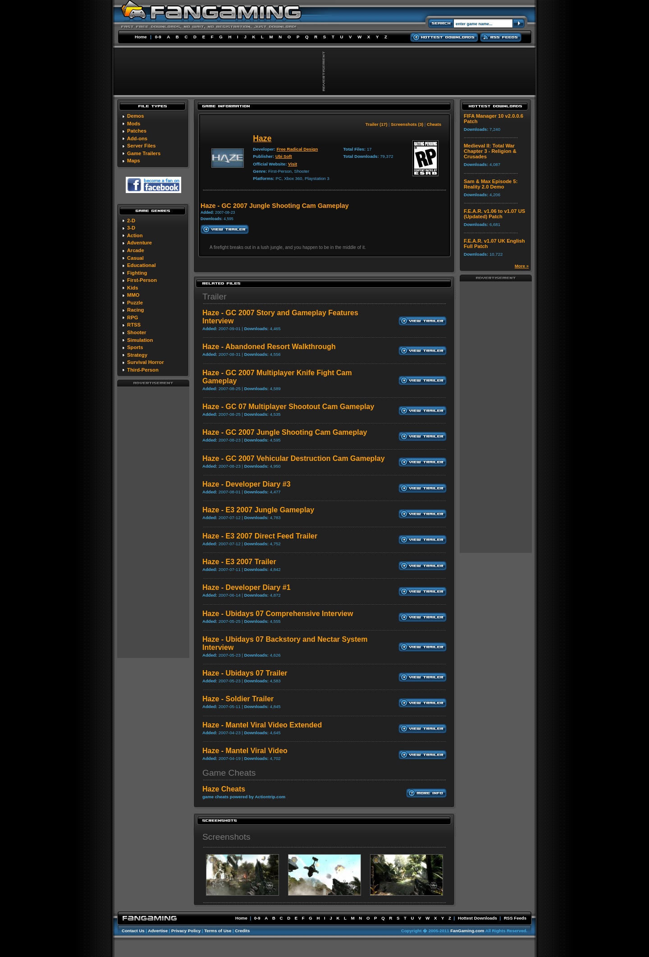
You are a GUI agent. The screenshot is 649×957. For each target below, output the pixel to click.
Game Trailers (143, 153)
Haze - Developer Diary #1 (246, 587)
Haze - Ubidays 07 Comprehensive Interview (277, 613)
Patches (136, 130)
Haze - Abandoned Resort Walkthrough (269, 346)
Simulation (140, 340)
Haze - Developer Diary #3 (246, 484)
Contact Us (133, 930)
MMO (133, 295)
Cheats (434, 124)
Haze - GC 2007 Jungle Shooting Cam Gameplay (284, 432)
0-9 (158, 36)
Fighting (137, 273)
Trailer (214, 296)
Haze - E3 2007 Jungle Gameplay (258, 510)
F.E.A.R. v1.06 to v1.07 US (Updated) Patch (494, 213)
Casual (135, 258)
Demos (135, 116)
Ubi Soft (283, 156)
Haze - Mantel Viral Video (245, 751)
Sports (135, 347)
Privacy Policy (186, 930)
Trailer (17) (377, 124)
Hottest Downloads (477, 918)
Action (135, 235)
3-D (131, 227)
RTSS (134, 324)
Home (141, 36)
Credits (242, 930)
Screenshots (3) (407, 124)
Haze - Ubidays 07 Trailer (245, 673)
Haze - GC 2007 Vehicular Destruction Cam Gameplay (293, 458)
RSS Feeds (515, 918)
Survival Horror (145, 362)
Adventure (139, 242)
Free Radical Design (297, 149)
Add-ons (137, 138)
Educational (141, 265)
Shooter (136, 332)
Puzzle (135, 302)
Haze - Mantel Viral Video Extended (262, 725)
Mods (133, 123)
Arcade (135, 250)
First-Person (142, 280)
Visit (292, 163)
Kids (132, 287)
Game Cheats (229, 773)
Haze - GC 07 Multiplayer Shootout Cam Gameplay (288, 406)
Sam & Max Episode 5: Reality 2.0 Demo (490, 184)
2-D (131, 220)
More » (522, 265)
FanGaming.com (467, 930)
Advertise (158, 930)
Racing (135, 310)
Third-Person (143, 370)
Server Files (141, 145)
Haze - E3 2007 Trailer (239, 562)
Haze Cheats (223, 789)
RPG (132, 317)
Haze (262, 138)
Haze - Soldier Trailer (238, 699)
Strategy (137, 355)
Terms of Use (217, 930)
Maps (133, 160)
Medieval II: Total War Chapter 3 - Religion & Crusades (490, 151)
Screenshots (226, 837)
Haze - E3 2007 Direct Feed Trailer (259, 536)
